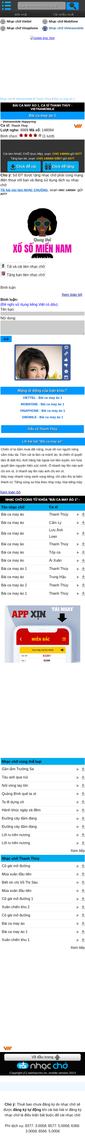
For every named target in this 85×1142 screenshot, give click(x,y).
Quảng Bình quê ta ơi (19, 796)
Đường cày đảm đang (19, 821)
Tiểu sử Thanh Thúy (43, 431)
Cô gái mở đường (16, 868)
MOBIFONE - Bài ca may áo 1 (42, 407)
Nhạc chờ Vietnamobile (66, 28)
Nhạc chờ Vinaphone (22, 28)
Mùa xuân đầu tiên (16, 877)
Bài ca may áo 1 (64, 98)
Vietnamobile (24, 98)
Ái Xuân (55, 563)
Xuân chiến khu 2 (16, 910)
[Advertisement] (42, 717)
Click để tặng (63, 166)
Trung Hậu (57, 579)
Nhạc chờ (6, 98)
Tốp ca (54, 555)
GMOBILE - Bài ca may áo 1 (42, 420)
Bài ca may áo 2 (14, 588)
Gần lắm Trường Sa (18, 772)
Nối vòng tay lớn (15, 788)
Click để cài (26, 166)
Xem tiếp (78, 853)
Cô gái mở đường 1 (17, 901)
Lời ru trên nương (16, 837)
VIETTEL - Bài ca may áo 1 (42, 400)
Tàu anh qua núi (15, 780)
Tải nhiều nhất (63, 14)
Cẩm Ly (55, 525)
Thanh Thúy (43, 98)
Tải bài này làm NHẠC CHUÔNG (24, 190)
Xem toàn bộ (72, 295)
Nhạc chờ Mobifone (63, 21)
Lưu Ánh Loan (56, 536)
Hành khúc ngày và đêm (21, 813)
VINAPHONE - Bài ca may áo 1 (42, 413)
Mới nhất (21, 14)
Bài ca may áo (12, 517)
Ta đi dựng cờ (13, 805)
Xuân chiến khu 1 (16, 942)
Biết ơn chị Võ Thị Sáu (20, 885)
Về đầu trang (42, 1060)
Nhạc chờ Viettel (19, 21)
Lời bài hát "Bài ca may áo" (42, 444)
